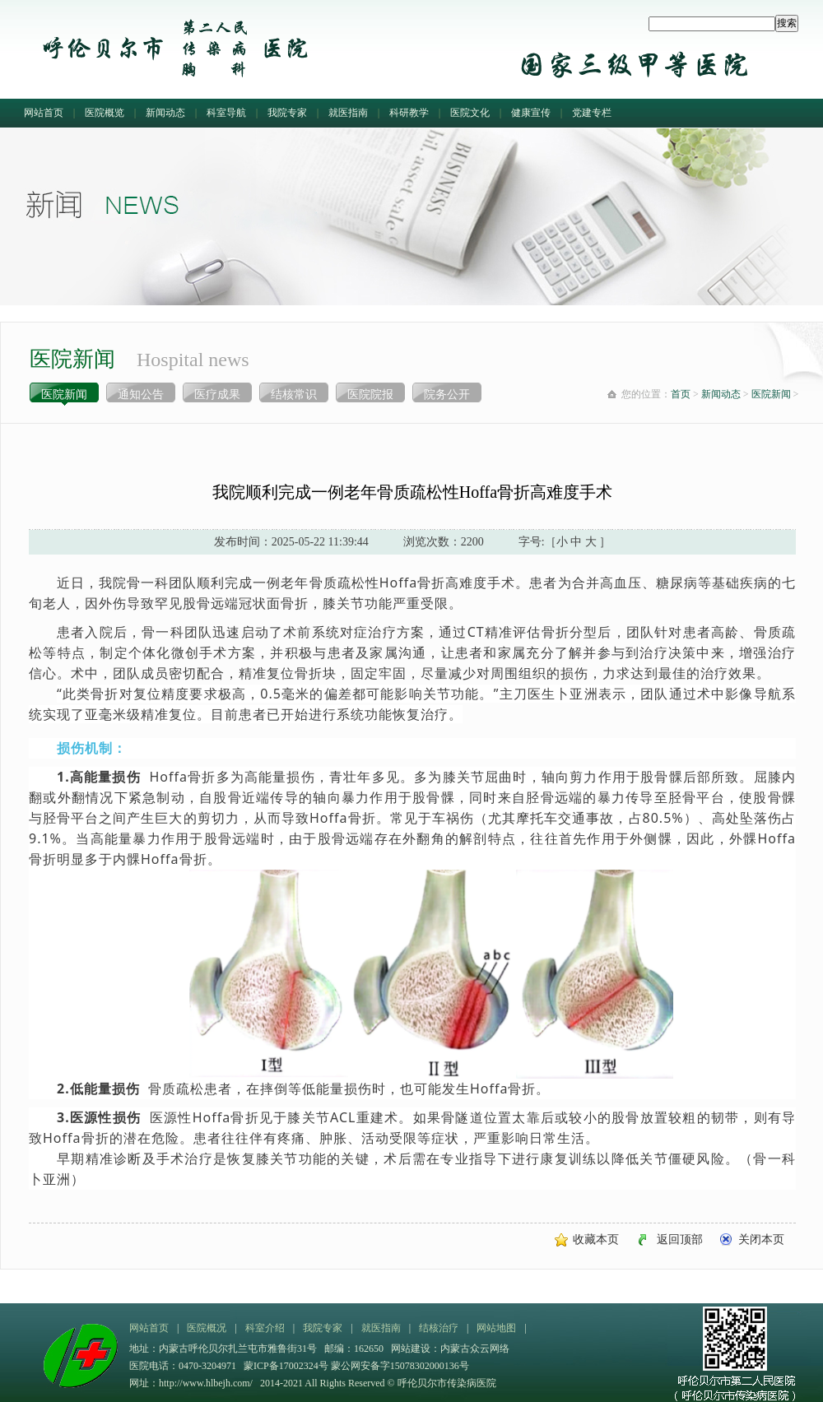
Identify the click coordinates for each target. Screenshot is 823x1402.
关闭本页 (761, 1239)
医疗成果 (217, 394)
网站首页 (43, 112)
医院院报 (370, 394)
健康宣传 (531, 112)
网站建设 (410, 1348)
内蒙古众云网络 (474, 1348)
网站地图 (496, 1328)
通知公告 (141, 394)
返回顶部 (680, 1239)
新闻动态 (165, 112)
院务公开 (447, 394)
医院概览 (104, 112)
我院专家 (287, 112)
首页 (680, 394)
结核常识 (294, 394)
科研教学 (409, 112)
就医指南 (348, 112)
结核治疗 (438, 1328)
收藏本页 (596, 1239)
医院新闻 (64, 394)
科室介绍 (265, 1328)
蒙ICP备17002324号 (287, 1366)
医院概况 (206, 1328)
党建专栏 (591, 112)
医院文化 (470, 112)
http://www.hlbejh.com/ (206, 1383)
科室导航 (226, 112)
